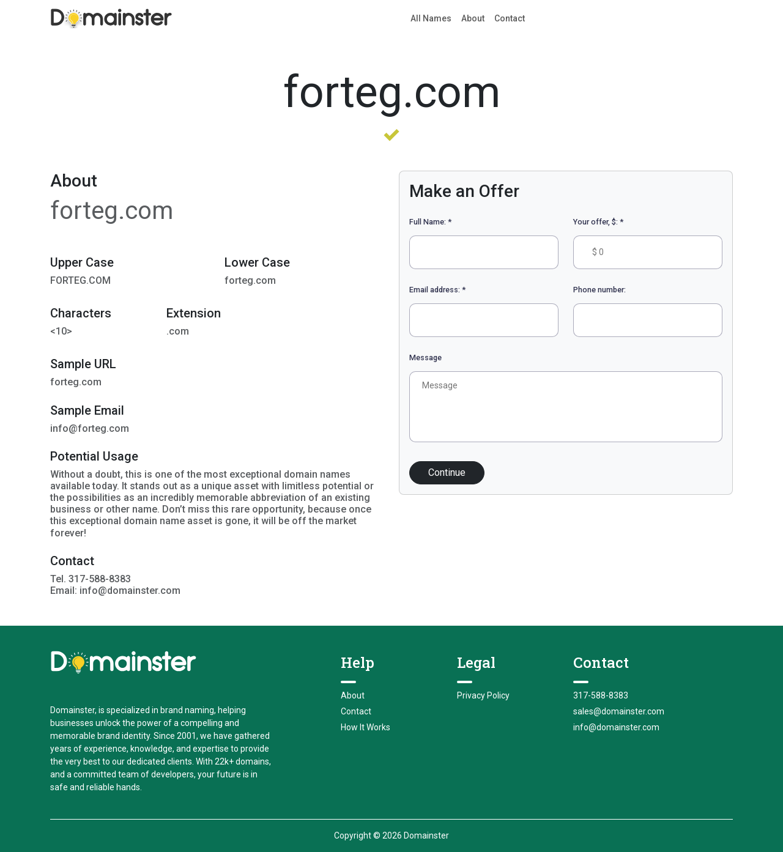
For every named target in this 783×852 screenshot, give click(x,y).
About (472, 18)
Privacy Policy (483, 695)
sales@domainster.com (618, 711)
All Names (430, 18)
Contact (509, 18)
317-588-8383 (600, 695)
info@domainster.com (616, 727)
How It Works (365, 727)
